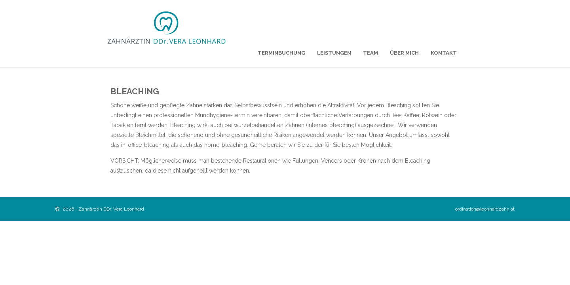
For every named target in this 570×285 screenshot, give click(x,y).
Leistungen (334, 53)
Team (370, 53)
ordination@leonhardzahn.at (485, 209)
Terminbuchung (281, 53)
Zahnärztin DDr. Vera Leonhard (111, 209)
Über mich (404, 53)
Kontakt (444, 53)
